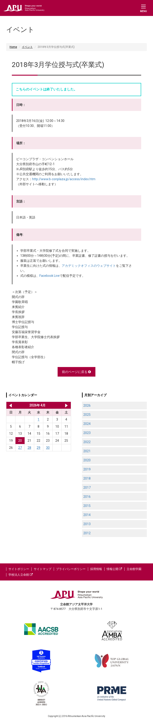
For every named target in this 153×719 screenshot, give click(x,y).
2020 (87, 460)
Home (13, 47)
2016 (87, 496)
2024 (87, 424)
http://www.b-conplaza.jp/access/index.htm (63, 179)
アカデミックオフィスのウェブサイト (89, 265)
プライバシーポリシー (71, 569)
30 (48, 447)
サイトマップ (42, 569)
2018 (87, 478)
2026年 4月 (37, 405)
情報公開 (114, 569)
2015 (87, 506)
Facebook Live (49, 275)
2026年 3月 (10, 405)
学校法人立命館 (20, 574)
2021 (87, 451)
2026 (87, 405)
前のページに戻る (76, 372)
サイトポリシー (18, 569)
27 (20, 447)
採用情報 (96, 569)
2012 (87, 533)
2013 (87, 524)
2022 (87, 442)
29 (38, 447)
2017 (87, 487)
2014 (87, 515)
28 (29, 447)
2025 (87, 414)
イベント (27, 47)
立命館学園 (134, 569)
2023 (87, 433)
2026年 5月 (66, 405)
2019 (87, 469)
